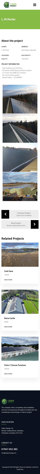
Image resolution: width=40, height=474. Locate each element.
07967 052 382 (9, 449)
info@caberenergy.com (8, 453)
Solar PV (4, 59)
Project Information (10, 64)
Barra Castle (9, 318)
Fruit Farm (8, 271)
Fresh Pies (20, 469)
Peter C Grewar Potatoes (15, 365)
